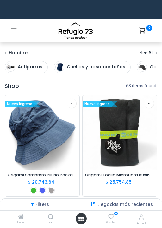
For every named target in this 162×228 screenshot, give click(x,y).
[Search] (51, 217)
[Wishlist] (111, 217)
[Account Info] (141, 217)
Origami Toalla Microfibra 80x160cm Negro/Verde (119, 175)
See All (148, 52)
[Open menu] (81, 219)
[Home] (21, 217)
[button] (125, 204)
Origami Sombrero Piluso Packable (42, 175)
